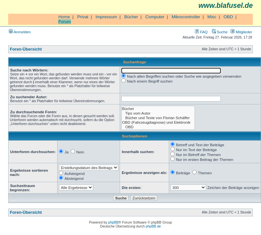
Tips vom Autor (158, 113)
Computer (155, 16)
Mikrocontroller (186, 16)
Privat (82, 16)
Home (64, 16)
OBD (228, 16)
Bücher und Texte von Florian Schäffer (158, 118)
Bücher (131, 16)
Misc (211, 16)
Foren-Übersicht (26, 49)
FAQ (201, 32)
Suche (220, 32)
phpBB (113, 222)
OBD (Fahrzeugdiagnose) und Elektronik (158, 122)
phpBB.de (153, 226)
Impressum (106, 16)
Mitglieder (241, 32)
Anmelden (20, 32)
